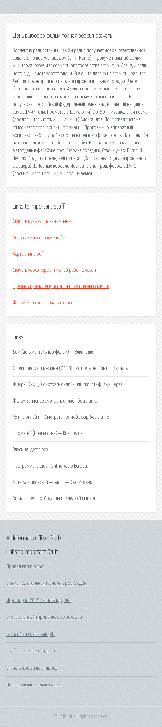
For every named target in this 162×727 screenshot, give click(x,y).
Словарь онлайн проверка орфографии (44, 617)
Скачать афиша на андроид (31, 667)
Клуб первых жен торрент (30, 650)
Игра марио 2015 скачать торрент (38, 600)
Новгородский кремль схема (33, 684)
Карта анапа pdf (28, 254)
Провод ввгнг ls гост (25, 566)
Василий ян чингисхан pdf (30, 634)
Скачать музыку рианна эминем (42, 221)
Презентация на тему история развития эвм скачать (61, 286)
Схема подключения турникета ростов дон (46, 583)
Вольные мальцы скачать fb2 (40, 237)
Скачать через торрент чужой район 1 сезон (54, 270)
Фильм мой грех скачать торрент (44, 302)
